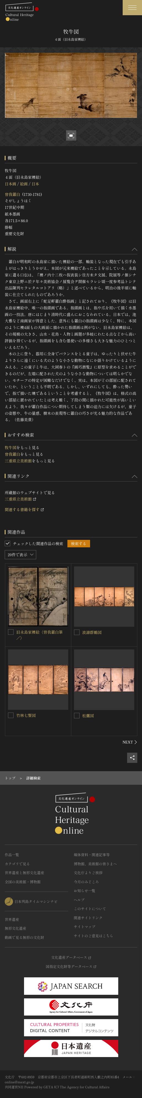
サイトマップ (84, 926)
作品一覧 (12, 854)
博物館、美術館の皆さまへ (95, 863)
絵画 (24, 184)
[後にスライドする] (130, 742)
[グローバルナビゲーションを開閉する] (132, 7)
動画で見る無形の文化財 (24, 937)
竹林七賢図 (26, 715)
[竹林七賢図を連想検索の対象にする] (11, 715)
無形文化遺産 (15, 928)
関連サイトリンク (88, 917)
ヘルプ (79, 899)
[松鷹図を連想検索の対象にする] (77, 715)
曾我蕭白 (12, 194)
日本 (35, 184)
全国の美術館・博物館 (23, 881)
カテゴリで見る (17, 863)
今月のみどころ (86, 881)
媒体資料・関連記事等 (92, 854)
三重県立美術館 (18, 460)
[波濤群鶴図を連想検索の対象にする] (77, 632)
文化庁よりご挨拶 (88, 872)
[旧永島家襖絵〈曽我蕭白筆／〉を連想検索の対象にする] (11, 632)
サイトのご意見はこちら (93, 935)
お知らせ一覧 (84, 890)
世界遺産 (12, 919)
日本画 (10, 184)
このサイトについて (90, 908)
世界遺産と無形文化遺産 (24, 872)
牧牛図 (10, 447)
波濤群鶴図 (92, 632)
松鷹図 (88, 715)
